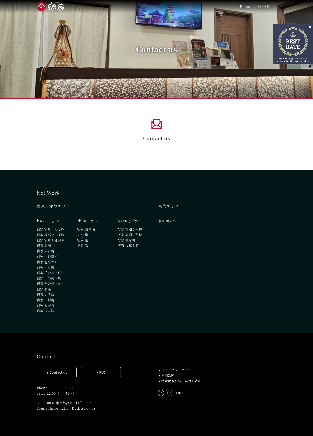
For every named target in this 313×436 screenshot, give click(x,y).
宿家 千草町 (45, 267)
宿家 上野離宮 (47, 256)
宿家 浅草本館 (128, 245)
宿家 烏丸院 (45, 310)
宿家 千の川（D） (50, 272)
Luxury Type (130, 220)
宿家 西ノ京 (167, 221)
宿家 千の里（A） (50, 283)
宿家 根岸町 (126, 240)
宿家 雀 (82, 240)
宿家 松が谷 (45, 305)
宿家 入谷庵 (45, 251)
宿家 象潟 (44, 245)
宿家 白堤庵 (45, 300)
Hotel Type (87, 220)
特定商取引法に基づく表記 (181, 380)
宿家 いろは (45, 294)
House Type (48, 220)
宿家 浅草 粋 (86, 229)
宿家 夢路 (44, 289)
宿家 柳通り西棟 (130, 234)
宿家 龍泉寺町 (47, 262)
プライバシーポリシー (178, 369)
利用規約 (168, 375)
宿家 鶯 (82, 245)
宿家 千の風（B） (50, 278)
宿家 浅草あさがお (50, 240)
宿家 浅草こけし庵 (50, 229)
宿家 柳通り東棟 (130, 229)
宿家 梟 (82, 234)
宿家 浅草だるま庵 (50, 234)
